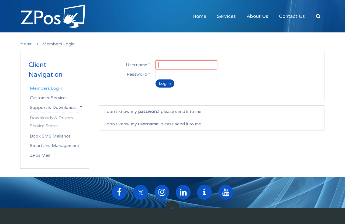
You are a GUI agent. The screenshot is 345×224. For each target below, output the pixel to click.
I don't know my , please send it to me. (153, 111)
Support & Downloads (53, 107)
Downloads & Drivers (51, 118)
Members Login (46, 88)
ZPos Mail (40, 155)
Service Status (44, 126)
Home (199, 16)
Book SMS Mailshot (50, 136)
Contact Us (292, 16)
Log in (165, 83)
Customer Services (49, 98)
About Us (257, 16)
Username (138, 65)
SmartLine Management (54, 145)
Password (138, 74)
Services (226, 16)
